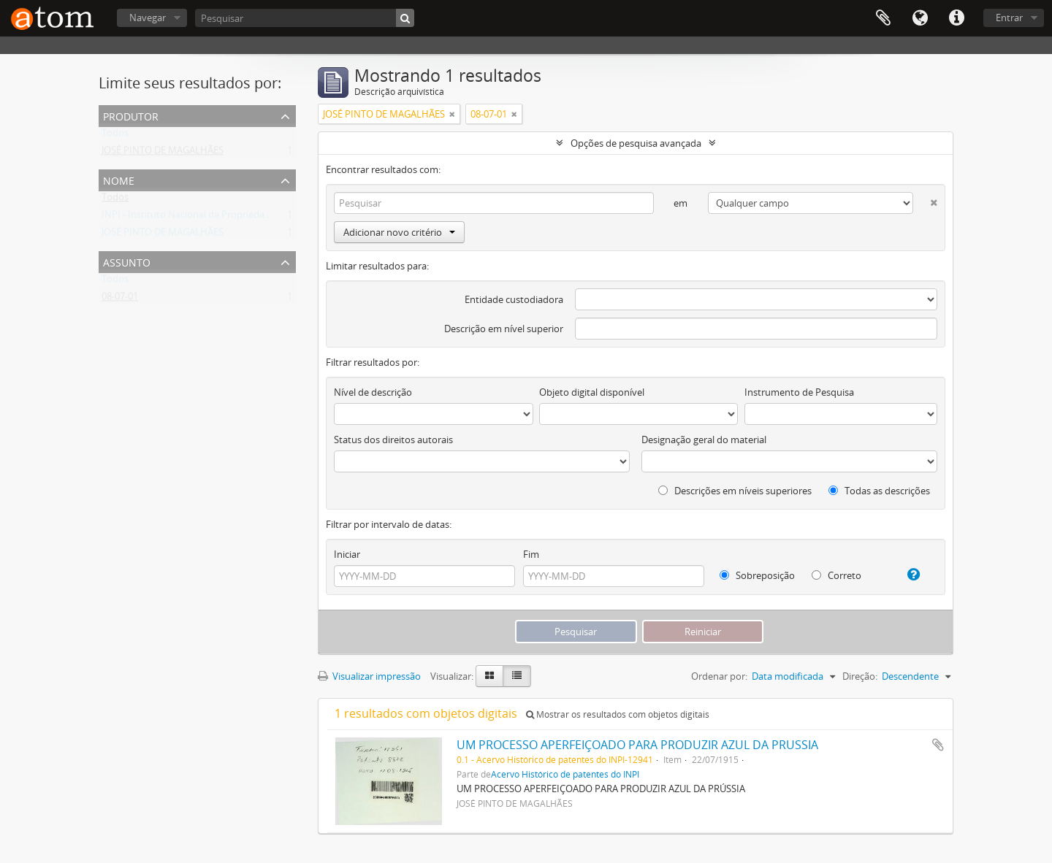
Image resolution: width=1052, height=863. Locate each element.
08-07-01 (120, 299)
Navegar (147, 17)
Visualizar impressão (369, 676)
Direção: (859, 676)
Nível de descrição (373, 392)
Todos (115, 135)
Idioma (920, 18)
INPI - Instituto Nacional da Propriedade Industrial (210, 217)
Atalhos (956, 18)
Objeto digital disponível (591, 392)
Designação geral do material (703, 439)
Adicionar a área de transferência (938, 744)
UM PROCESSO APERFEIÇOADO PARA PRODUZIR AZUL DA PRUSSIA (637, 745)
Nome (118, 179)
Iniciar (347, 554)
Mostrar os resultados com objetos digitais (617, 714)
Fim (531, 554)
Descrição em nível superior (503, 328)
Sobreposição (757, 575)
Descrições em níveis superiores (735, 490)
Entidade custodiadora (514, 299)
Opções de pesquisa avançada (636, 143)
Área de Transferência (883, 18)
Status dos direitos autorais (393, 439)
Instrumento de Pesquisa (799, 392)
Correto (836, 575)
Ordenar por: (719, 676)
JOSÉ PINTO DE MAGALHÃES (163, 153)
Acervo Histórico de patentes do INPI (565, 774)
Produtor (131, 115)
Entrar (1009, 17)
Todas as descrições (879, 490)
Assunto (126, 261)
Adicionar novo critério (399, 232)
